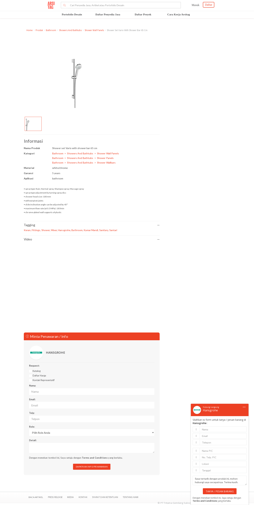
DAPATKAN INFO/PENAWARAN (92, 466)
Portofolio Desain (72, 14)
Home (29, 30)
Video (92, 239)
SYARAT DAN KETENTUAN (105, 497)
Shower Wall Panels (94, 30)
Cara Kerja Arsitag (178, 14)
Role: (32, 426)
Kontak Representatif (44, 380)
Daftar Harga (39, 375)
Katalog (37, 371)
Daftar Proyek (143, 14)
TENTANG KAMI (130, 497)
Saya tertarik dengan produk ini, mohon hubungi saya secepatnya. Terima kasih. (220, 480)
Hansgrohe (210, 410)
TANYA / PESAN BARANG (220, 491)
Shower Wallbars (106, 162)
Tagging (92, 225)
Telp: (32, 413)
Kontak (83, 497)
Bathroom (51, 30)
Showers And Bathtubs (70, 30)
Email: (32, 399)
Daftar (208, 4)
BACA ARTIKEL (36, 497)
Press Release (55, 497)
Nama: (32, 385)
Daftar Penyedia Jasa (107, 14)
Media (70, 497)
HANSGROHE (55, 352)
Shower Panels (105, 157)
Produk (39, 30)
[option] (33, 124)
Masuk (195, 5)
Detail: (33, 440)
